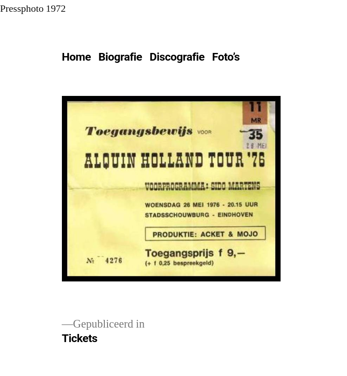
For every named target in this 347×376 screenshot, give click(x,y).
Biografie (120, 56)
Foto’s (225, 56)
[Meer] (263, 58)
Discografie (177, 56)
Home (76, 56)
